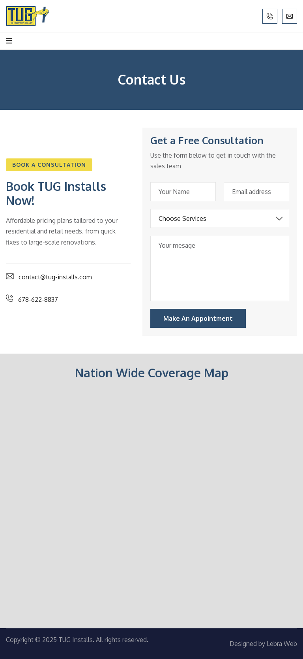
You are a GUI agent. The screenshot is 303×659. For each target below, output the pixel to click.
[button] (49, 164)
